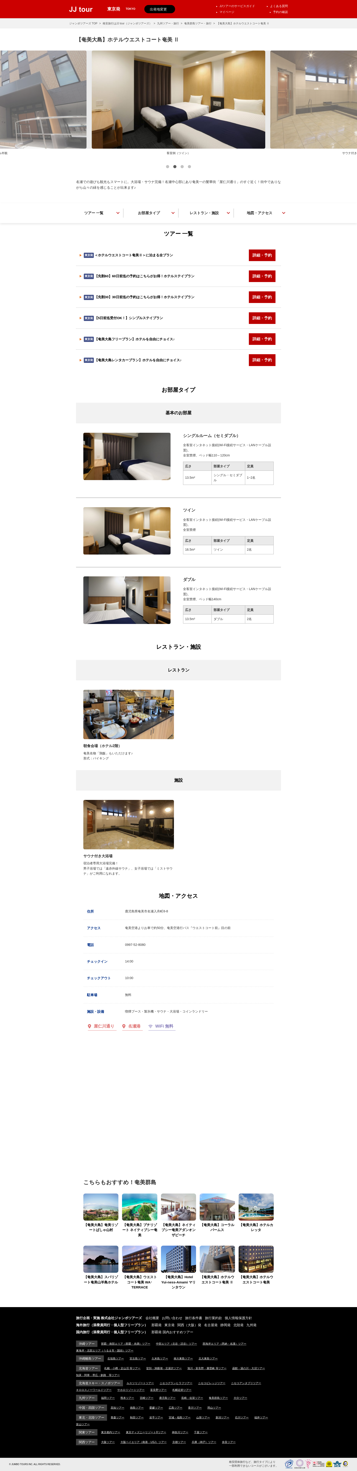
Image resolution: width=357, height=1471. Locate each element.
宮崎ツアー (146, 1398)
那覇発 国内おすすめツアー (172, 1332)
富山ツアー (83, 1424)
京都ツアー (179, 1442)
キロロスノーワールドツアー (94, 1390)
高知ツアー (117, 1407)
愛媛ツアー (156, 1407)
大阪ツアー (108, 1442)
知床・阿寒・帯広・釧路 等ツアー (98, 1375)
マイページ (226, 12)
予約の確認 (280, 12)
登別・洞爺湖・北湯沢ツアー (164, 1368)
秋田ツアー (137, 1417)
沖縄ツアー (87, 1344)
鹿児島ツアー (167, 1398)
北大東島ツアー (208, 1358)
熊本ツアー (127, 1398)
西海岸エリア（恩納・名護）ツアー (224, 1343)
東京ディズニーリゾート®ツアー (146, 1432)
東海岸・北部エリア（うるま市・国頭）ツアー (104, 1350)
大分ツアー (240, 1398)
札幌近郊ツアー (181, 1390)
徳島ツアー (137, 1407)
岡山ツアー (214, 1407)
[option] (178, 103)
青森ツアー (117, 1417)
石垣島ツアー (115, 1358)
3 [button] (182, 167)
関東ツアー (87, 1432)
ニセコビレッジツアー (211, 1383)
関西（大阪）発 (189, 1325)
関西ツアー (87, 1442)
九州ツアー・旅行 (168, 23)
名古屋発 (211, 1325)
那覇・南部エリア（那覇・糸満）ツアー (125, 1343)
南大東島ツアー (183, 1358)
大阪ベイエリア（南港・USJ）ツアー (143, 1442)
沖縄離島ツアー (90, 1358)
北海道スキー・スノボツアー (99, 1383)
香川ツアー (195, 1407)
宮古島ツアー (138, 1358)
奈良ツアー (229, 1442)
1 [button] (167, 167)
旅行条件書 (193, 1318)
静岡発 (225, 1325)
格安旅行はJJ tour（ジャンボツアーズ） (127, 23)
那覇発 (156, 1325)
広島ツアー (175, 1407)
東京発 (169, 1325)
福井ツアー (261, 1417)
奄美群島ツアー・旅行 (198, 23)
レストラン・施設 (204, 213)
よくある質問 (279, 6)
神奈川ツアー (180, 1432)
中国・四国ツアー (91, 1408)
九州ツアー (87, 1398)
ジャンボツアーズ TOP (83, 23)
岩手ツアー (156, 1417)
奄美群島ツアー (218, 1398)
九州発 (251, 1325)
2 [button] (175, 167)
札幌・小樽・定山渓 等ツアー (122, 1368)
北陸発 (238, 1325)
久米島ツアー (160, 1358)
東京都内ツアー (110, 1432)
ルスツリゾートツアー (140, 1383)
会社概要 (152, 1318)
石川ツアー (242, 1417)
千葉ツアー (201, 1432)
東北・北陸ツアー (91, 1417)
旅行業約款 (213, 1318)
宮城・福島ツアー (180, 1417)
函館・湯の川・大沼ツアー (248, 1368)
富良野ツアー (158, 1390)
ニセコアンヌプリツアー (246, 1383)
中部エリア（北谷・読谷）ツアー (176, 1343)
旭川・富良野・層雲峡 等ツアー (206, 1368)
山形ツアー (203, 1417)
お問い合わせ (172, 1318)
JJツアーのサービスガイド (237, 6)
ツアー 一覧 (93, 213)
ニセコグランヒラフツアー (176, 1383)
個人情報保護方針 (238, 1318)
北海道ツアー (88, 1368)
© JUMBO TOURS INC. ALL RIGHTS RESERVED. (35, 1464)
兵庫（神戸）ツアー (204, 1442)
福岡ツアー (108, 1398)
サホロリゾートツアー (131, 1390)
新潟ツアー (222, 1417)
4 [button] (189, 167)
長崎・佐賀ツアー (192, 1398)
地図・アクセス (259, 213)
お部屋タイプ (149, 213)
